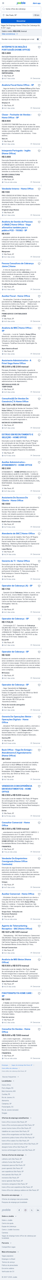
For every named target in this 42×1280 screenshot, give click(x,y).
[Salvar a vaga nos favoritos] (39, 47)
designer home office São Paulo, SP (14, 1147)
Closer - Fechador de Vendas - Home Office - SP (17, 116)
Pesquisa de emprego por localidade (14, 1202)
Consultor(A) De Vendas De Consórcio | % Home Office (15, 400)
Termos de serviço (8, 1262)
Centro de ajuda (7, 1223)
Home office (6, 1085)
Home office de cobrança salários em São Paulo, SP (20, 1190)
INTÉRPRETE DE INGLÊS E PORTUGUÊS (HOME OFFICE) (16, 48)
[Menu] (3, 3)
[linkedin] (38, 1210)
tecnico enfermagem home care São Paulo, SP (18, 1150)
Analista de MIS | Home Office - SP (17, 329)
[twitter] (31, 1210)
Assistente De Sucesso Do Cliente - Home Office (15, 499)
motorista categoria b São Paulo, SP (14, 1184)
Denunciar (35, 78)
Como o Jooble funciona (10, 1229)
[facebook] (19, 1210)
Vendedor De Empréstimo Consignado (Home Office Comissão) (14, 861)
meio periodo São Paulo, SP (11, 1175)
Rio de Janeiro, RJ (8, 1097)
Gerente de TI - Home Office (16, 561)
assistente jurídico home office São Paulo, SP (18, 1137)
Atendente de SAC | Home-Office (18, 533)
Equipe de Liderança (9, 1226)
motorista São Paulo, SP (10, 1178)
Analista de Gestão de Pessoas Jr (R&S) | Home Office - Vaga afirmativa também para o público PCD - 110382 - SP (17, 226)
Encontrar (21, 21)
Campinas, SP (6, 1104)
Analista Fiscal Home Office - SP (18, 85)
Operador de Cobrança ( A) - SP (17, 586)
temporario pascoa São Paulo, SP (13, 1165)
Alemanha (5, 1100)
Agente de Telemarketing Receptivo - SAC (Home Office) (17, 927)
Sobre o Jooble (7, 1220)
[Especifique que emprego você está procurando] (21, 9)
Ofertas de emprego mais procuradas (15, 1199)
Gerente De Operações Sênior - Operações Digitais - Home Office (17, 719)
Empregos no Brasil (8, 1259)
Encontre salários (8, 1268)
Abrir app (37, 3)
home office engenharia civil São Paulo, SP (17, 1134)
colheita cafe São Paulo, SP (12, 1159)
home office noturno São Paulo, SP (14, 1122)
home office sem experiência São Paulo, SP (17, 1187)
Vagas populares (7, 1256)
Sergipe (4, 1113)
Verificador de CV (8, 1271)
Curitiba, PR (6, 1094)
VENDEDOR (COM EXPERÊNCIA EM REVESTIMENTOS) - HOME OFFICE (17, 789)
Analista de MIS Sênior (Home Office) (16, 961)
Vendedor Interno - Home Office (17, 189)
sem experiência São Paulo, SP (13, 1171)
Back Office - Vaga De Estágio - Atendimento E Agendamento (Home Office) (17, 753)
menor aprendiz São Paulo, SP (12, 1181)
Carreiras (5, 1233)
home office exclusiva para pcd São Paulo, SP (18, 1125)
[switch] (38, 39)
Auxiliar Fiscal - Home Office (16, 296)
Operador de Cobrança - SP (15, 619)
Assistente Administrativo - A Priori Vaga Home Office (16, 362)
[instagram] (25, 1210)
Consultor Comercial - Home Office (16, 824)
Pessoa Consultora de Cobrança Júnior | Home (18, 265)
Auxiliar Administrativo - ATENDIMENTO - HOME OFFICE (17, 463)
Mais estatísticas (10, 34)
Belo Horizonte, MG (9, 1091)
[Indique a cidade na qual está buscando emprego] (21, 15)
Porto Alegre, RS (7, 1088)
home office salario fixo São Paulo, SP (15, 1141)
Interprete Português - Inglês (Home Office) (16, 152)
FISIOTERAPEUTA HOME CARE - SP (17, 994)
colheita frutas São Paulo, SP (12, 1162)
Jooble (14, 1277)
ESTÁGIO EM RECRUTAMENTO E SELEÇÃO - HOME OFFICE (17, 436)
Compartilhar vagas (8, 1247)
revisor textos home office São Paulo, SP (16, 1128)
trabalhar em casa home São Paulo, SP (15, 1131)
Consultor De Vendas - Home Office (16, 1030)
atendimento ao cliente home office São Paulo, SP (20, 1144)
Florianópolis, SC (7, 1107)
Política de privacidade (10, 1265)
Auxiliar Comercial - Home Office (18, 894)
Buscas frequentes (10, 1077)
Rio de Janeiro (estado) (10, 1110)
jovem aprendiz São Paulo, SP (12, 1168)
